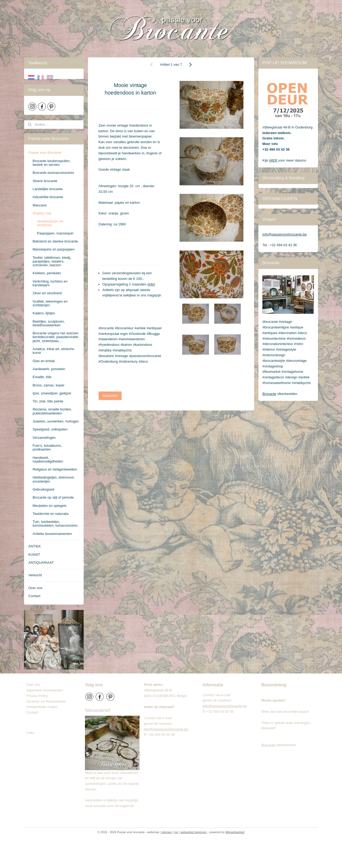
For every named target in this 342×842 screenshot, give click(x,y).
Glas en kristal (44, 361)
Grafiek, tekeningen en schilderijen (50, 303)
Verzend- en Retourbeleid (45, 701)
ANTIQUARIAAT (41, 563)
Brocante (269, 394)
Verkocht (35, 575)
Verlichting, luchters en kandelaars (50, 283)
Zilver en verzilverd (47, 293)
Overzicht (110, 396)
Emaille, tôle (42, 377)
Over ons (35, 588)
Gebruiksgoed (43, 489)
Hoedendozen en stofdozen (50, 223)
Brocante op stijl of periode (53, 497)
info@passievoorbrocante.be (284, 234)
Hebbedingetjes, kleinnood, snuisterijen (54, 479)
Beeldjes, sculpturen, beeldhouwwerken (49, 323)
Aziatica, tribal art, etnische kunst (53, 351)
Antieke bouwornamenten (52, 534)
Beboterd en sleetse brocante (55, 241)
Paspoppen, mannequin (55, 233)
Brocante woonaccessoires (53, 173)
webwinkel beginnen (193, 832)
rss (176, 832)
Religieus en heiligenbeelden (55, 469)
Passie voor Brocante (44, 153)
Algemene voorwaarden (44, 690)
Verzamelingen (44, 438)
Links (30, 733)
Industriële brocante (48, 197)
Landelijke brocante (48, 189)
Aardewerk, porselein (49, 369)
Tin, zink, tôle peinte (48, 401)
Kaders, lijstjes (44, 313)
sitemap (166, 832)
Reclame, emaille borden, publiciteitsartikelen (52, 411)
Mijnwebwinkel (235, 832)
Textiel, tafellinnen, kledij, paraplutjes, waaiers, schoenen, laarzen (52, 261)
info (151, 284)
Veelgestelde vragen (42, 707)
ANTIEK (34, 546)
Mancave (40, 205)
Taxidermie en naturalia (50, 514)
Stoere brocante (45, 181)
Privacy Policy (37, 696)
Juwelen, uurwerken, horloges (56, 421)
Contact (34, 596)
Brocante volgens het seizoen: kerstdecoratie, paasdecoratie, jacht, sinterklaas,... (56, 337)
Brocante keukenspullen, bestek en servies (52, 163)
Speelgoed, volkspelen (50, 429)
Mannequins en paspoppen (54, 249)
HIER (273, 160)
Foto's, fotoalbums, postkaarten (47, 447)
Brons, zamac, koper (48, 385)
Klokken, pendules (47, 273)
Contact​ (34, 712)
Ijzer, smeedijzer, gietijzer (52, 393)
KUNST (34, 555)
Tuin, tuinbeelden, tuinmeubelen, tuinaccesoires (55, 523)
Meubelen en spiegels (49, 506)
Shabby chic (42, 213)
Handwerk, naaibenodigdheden (48, 459)
